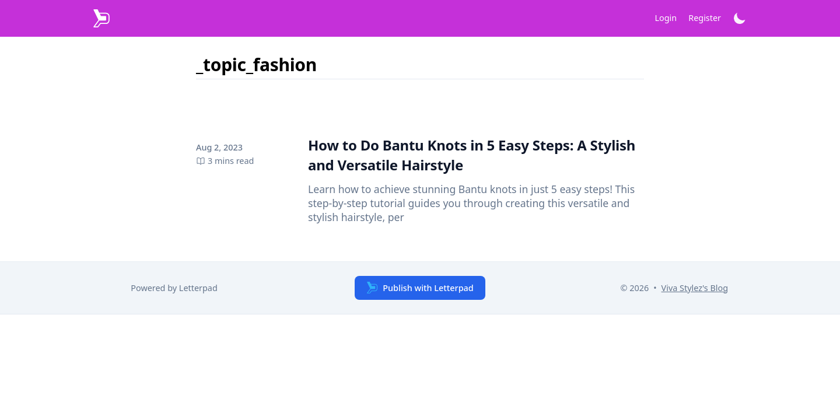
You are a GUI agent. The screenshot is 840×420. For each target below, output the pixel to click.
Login (666, 17)
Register (704, 17)
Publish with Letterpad (419, 287)
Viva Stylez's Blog (695, 287)
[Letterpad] (101, 18)
